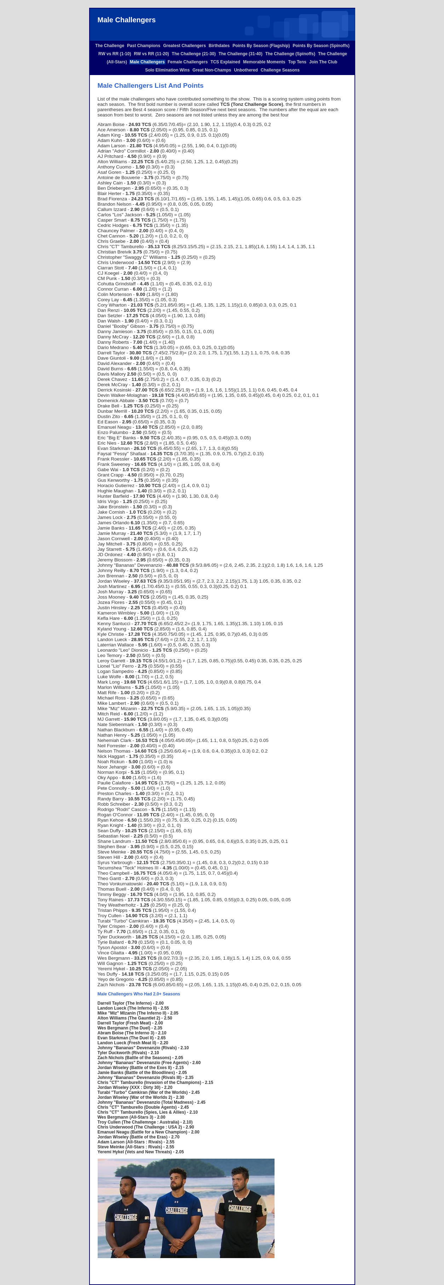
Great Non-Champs (211, 70)
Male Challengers (147, 61)
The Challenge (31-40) (241, 53)
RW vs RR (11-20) (151, 53)
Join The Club (323, 61)
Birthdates (219, 45)
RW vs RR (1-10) (114, 53)
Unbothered (246, 70)
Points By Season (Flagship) (261, 45)
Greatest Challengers (184, 45)
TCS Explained (225, 61)
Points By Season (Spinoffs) (321, 45)
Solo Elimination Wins (167, 70)
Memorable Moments (264, 61)
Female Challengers (188, 61)
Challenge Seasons (280, 70)
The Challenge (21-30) (194, 53)
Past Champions (143, 45)
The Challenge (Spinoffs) (290, 53)
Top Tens (297, 61)
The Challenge (109, 45)
